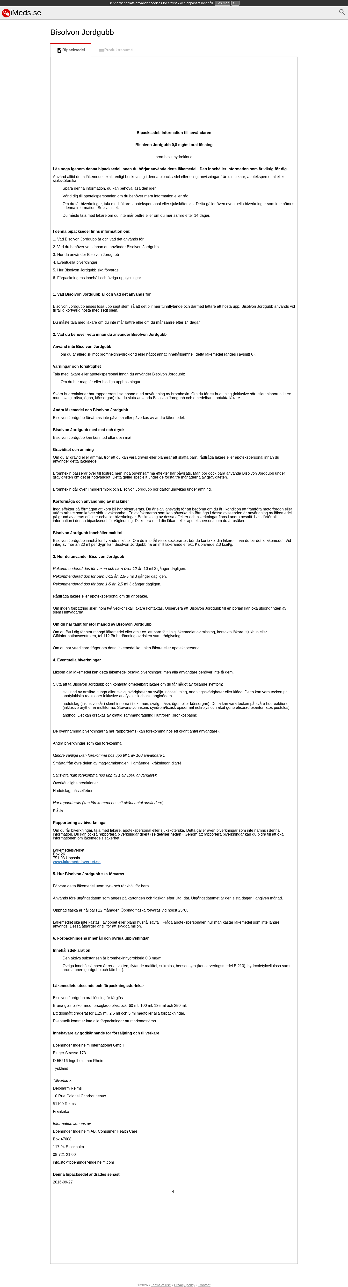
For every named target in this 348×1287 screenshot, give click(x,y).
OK (235, 3)
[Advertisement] (24, 231)
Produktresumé (116, 50)
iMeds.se (21, 12)
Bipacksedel (71, 50)
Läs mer (223, 3)
